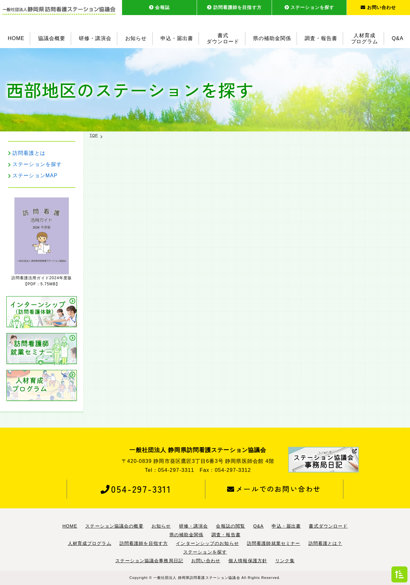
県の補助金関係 (272, 38)
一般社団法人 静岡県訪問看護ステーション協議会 (196, 578)
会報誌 (159, 7)
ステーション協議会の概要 (114, 526)
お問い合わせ (378, 7)
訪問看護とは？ (325, 543)
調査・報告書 (321, 38)
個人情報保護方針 (247, 560)
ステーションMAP (35, 175)
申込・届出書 (176, 38)
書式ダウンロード (223, 38)
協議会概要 (51, 38)
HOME (16, 38)
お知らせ (136, 38)
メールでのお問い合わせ (274, 489)
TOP (94, 135)
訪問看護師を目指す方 (234, 7)
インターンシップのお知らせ (207, 543)
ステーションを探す (309, 7)
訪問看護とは (28, 153)
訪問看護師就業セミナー (273, 543)
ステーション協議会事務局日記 (149, 560)
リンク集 (284, 560)
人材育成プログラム (364, 38)
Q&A (398, 38)
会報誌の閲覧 (230, 526)
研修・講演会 (95, 38)
